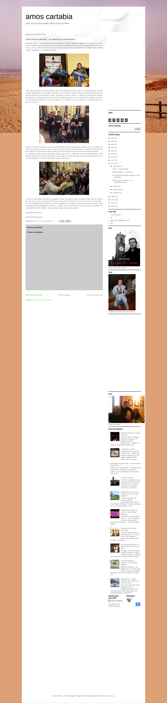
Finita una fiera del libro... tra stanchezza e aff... (122, 181)
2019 (113, 154)
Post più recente (34, 295)
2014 (113, 200)
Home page (64, 295)
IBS (111, 223)
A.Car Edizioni (115, 215)
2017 (113, 160)
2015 (113, 197)
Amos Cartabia (116, 601)
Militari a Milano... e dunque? (122, 172)
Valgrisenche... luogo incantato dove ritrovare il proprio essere (130, 581)
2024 (113, 141)
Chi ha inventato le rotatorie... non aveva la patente (129, 562)
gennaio (116, 193)
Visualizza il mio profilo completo (114, 605)
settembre (117, 189)
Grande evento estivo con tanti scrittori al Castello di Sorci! (130, 546)
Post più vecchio (94, 295)
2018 (113, 157)
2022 (113, 147)
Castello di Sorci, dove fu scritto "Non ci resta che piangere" (130, 494)
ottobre (115, 186)
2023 (113, 144)
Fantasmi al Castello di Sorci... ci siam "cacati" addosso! (129, 512)
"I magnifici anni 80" (128, 449)
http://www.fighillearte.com (119, 220)
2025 (113, 138)
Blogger (111, 696)
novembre (117, 166)
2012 (113, 206)
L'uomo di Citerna (127, 478)
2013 (113, 203)
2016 (113, 163)
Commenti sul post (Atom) (42, 300)
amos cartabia (49, 16)
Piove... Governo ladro (120, 169)
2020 (113, 151)
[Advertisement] (124, 71)
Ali (111, 217)
